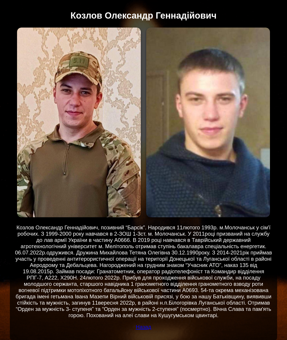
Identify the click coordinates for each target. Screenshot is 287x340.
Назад (143, 327)
